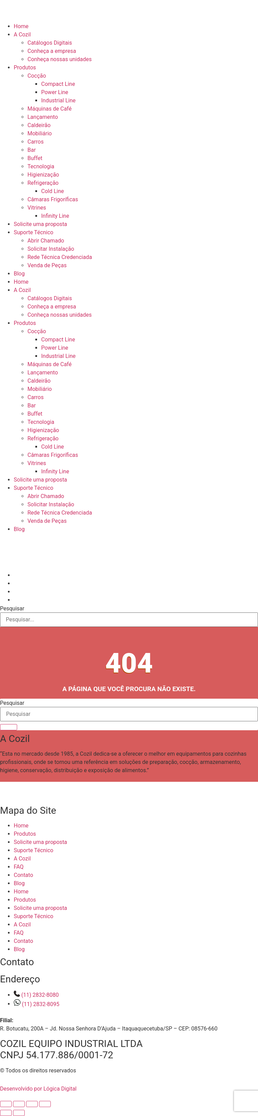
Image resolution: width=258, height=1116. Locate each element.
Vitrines (36, 207)
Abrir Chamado (45, 240)
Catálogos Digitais (49, 43)
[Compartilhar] (32, 1104)
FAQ (19, 867)
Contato (23, 875)
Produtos (25, 67)
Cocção (36, 75)
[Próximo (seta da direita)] (19, 1113)
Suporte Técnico (33, 232)
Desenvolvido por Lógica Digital (44, 1088)
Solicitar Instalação (50, 249)
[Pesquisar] (8, 727)
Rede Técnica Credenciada (59, 257)
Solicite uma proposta (40, 224)
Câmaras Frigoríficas (52, 199)
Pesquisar (12, 608)
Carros (35, 141)
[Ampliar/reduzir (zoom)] (6, 1104)
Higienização (43, 174)
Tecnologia (40, 166)
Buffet (34, 158)
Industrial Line (58, 100)
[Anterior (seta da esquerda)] (6, 1113)
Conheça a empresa (51, 51)
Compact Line (58, 84)
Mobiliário (39, 133)
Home (21, 26)
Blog (19, 273)
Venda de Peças (47, 265)
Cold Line (52, 191)
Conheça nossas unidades (59, 59)
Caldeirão (38, 125)
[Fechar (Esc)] (45, 1104)
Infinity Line (55, 216)
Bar (31, 150)
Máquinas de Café (49, 108)
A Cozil (22, 34)
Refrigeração (43, 183)
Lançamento (42, 117)
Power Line (54, 92)
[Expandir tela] (19, 1104)
